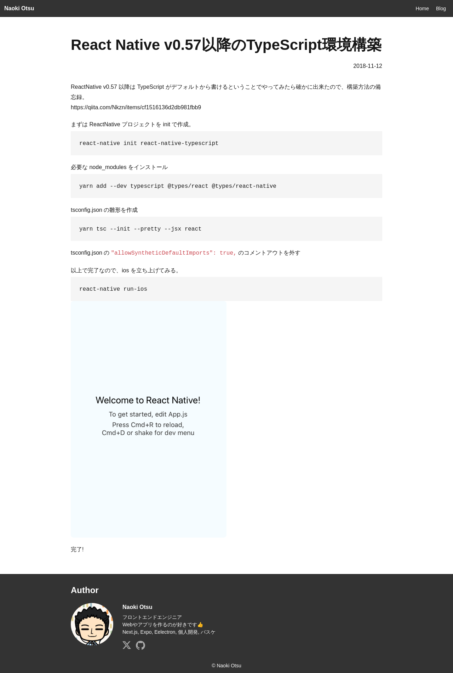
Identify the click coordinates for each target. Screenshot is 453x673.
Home (422, 8)
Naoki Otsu (19, 8)
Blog (441, 8)
